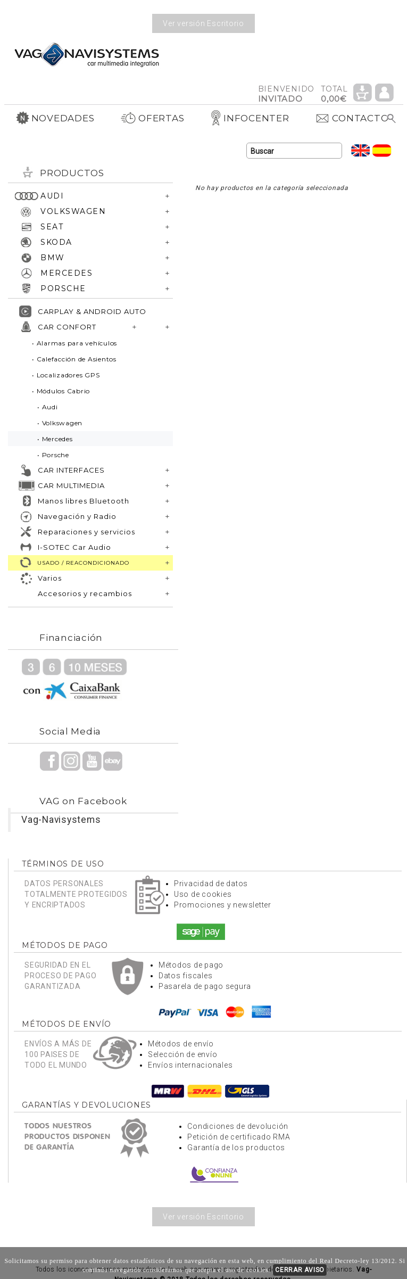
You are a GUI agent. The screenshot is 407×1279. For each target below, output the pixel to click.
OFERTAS (152, 118)
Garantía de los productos (236, 1147)
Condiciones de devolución (237, 1126)
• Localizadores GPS (65, 375)
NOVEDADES (55, 118)
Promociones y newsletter (222, 905)
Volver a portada (86, 54)
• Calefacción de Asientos (74, 359)
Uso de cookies (203, 894)
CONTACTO (351, 118)
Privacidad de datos (211, 883)
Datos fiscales (186, 975)
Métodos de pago (191, 965)
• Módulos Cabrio (61, 391)
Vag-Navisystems (61, 819)
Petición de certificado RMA (238, 1137)
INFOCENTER (249, 118)
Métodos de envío (181, 1043)
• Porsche (53, 455)
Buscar (392, 119)
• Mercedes (55, 439)
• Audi (47, 407)
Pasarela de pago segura (205, 986)
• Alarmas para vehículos (74, 343)
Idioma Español (382, 150)
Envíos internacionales (190, 1065)
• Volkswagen (59, 423)
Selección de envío (183, 1054)
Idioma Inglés (360, 150)
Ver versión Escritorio (203, 23)
